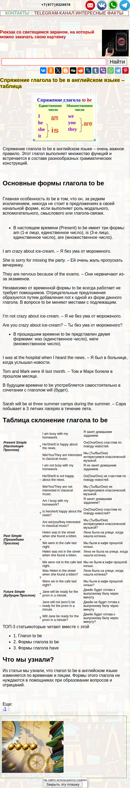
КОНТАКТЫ (17, 13)
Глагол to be (30, 635)
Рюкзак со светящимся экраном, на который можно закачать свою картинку (47, 34)
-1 (4, 709)
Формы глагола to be (38, 642)
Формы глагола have (38, 648)
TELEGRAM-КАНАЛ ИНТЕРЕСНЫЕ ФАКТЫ (79, 13)
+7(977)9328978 (55, 4)
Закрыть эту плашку (62, 784)
